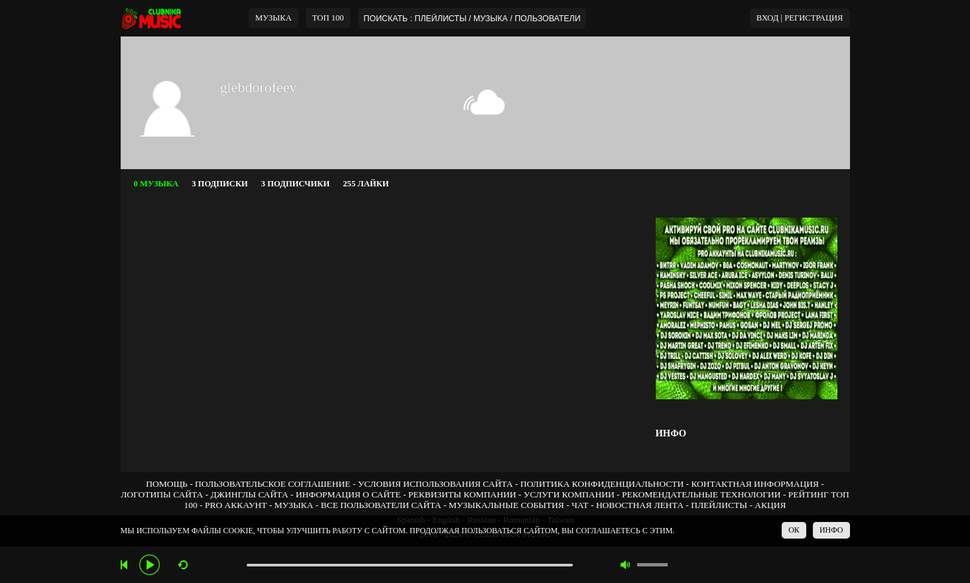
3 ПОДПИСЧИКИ (295, 183)
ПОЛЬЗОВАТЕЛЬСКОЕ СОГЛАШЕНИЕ (272, 484)
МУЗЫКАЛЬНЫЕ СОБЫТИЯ (506, 505)
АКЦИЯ (770, 505)
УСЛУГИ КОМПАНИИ (569, 494)
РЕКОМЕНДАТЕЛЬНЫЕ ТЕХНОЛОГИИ (701, 494)
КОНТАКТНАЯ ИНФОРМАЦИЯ (754, 484)
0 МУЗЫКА (156, 183)
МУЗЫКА (273, 18)
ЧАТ (580, 505)
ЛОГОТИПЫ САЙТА (162, 494)
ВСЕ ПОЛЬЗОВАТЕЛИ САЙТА (381, 505)
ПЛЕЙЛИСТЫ (719, 505)
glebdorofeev (258, 87)
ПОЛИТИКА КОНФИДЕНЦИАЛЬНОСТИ (602, 484)
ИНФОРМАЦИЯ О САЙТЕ (348, 494)
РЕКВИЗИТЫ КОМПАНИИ (462, 494)
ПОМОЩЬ (167, 484)
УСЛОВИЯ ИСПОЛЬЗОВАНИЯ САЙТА (435, 484)
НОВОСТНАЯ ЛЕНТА (640, 505)
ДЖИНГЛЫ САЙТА (249, 494)
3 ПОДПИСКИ (220, 183)
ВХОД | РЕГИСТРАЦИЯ (800, 18)
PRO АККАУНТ (236, 505)
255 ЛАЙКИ (366, 183)
